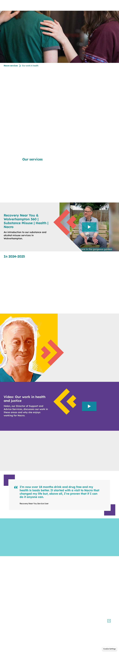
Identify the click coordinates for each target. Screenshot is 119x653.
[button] (109, 621)
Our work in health (30, 65)
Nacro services (11, 65)
